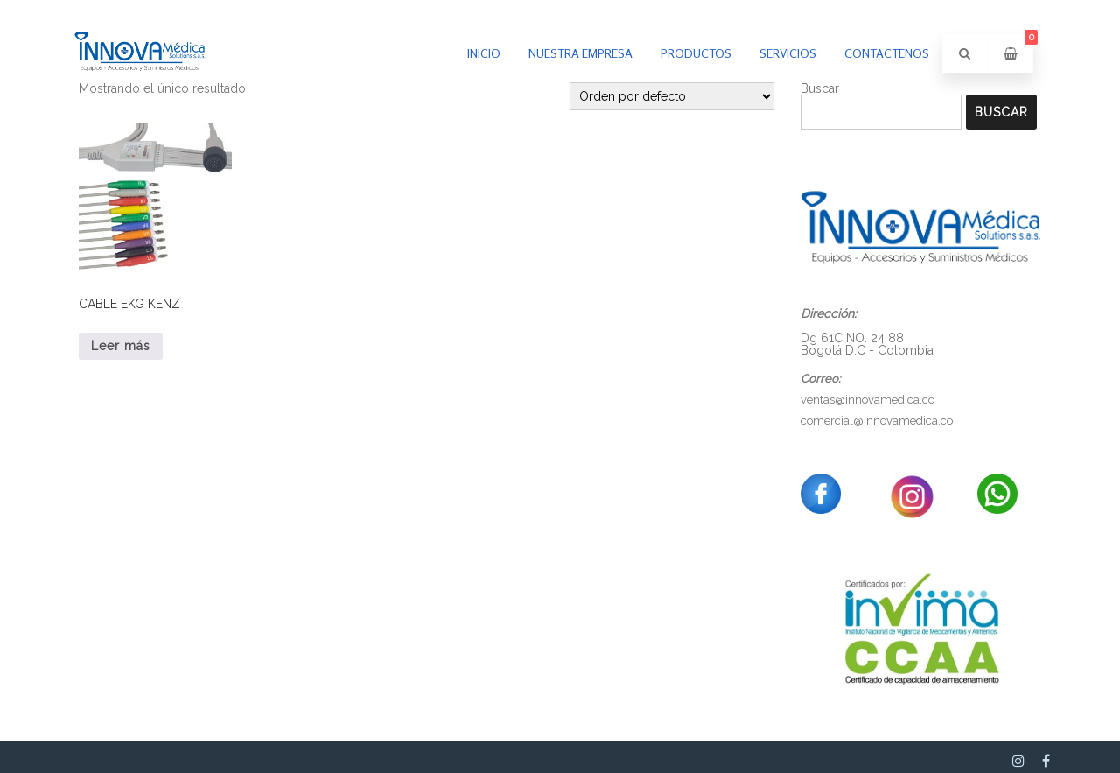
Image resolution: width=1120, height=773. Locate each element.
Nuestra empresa (580, 53)
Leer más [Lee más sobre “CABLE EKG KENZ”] (120, 346)
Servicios (788, 53)
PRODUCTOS (696, 53)
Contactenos (886, 53)
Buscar (1001, 112)
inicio (483, 53)
